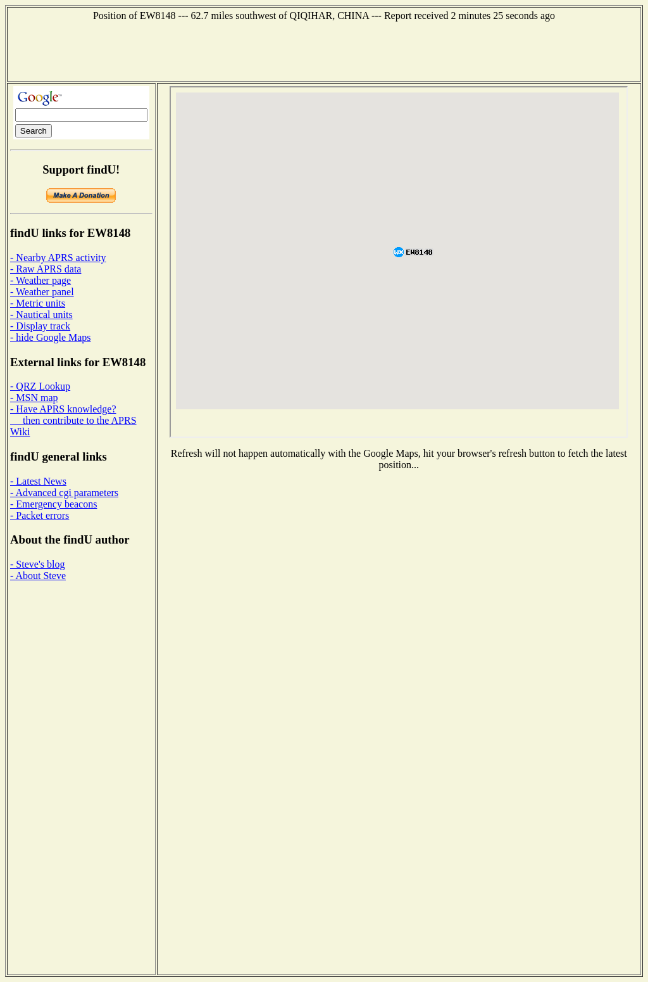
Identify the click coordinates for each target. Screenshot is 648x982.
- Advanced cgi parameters (64, 492)
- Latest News (38, 481)
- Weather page (40, 280)
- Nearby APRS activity (58, 257)
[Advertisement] (324, 50)
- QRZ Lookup (40, 386)
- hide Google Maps (50, 337)
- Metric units (37, 303)
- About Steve (38, 575)
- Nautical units (41, 314)
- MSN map (34, 397)
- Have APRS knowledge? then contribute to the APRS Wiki (73, 420)
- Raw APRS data (45, 269)
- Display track (40, 326)
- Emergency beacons (53, 504)
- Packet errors (39, 515)
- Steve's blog (37, 564)
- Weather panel (42, 291)
